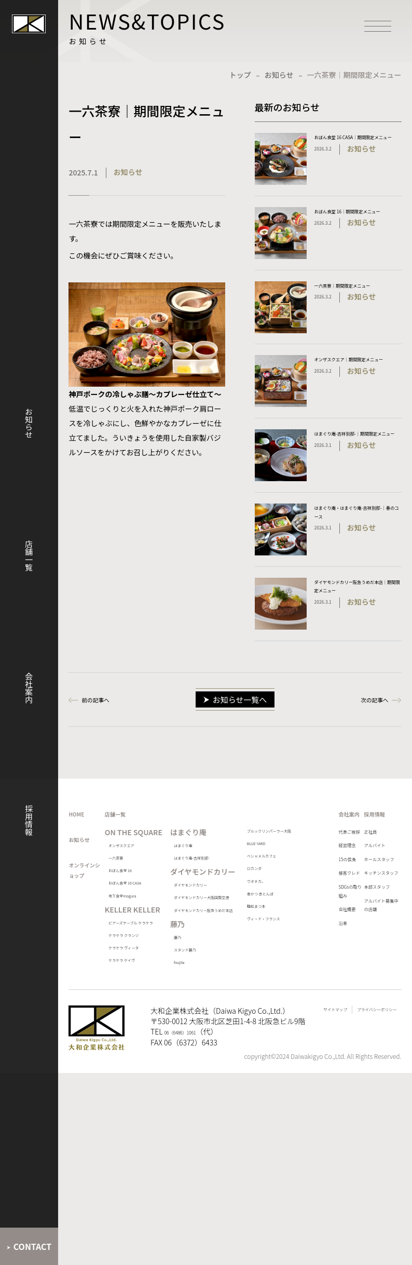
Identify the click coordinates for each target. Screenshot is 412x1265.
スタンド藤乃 (206, 1054)
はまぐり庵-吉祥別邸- (217, 911)
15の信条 (328, 935)
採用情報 (28, 820)
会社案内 (28, 687)
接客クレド (327, 961)
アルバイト (367, 900)
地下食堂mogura (138, 998)
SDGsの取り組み (329, 996)
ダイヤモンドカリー (215, 944)
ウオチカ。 (280, 975)
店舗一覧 (28, 555)
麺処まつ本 (280, 1010)
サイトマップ (290, 1235)
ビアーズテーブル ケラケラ (147, 1057)
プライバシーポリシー (360, 1235)
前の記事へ (104, 735)
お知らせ (28, 423)
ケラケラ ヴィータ (148, 1117)
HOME (81, 856)
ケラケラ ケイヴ (148, 1141)
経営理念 (327, 915)
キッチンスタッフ (371, 961)
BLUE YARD (280, 909)
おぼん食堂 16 (145, 944)
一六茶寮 (138, 926)
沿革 (320, 1043)
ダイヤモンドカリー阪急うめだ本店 (215, 998)
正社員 (360, 881)
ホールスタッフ (371, 927)
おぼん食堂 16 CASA (145, 967)
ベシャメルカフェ (287, 933)
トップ (240, 75)
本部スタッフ (371, 989)
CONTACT (32, 1246)
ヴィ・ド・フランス (287, 1034)
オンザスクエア (147, 908)
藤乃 (193, 1036)
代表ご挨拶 (327, 888)
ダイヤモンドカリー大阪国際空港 (215, 967)
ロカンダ (277, 957)
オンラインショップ (90, 937)
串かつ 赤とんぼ (287, 992)
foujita (196, 1071)
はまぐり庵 (202, 894)
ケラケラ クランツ (148, 1087)
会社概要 (327, 1023)
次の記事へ (365, 735)
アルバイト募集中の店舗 (371, 1015)
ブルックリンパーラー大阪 (287, 885)
